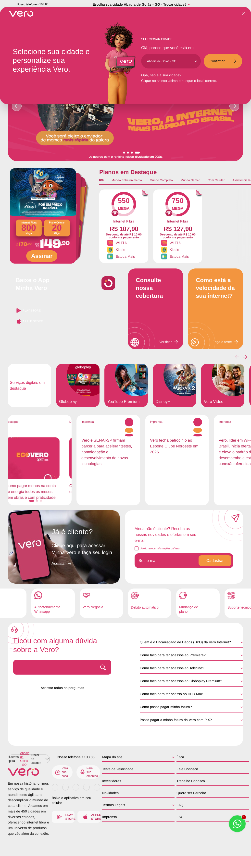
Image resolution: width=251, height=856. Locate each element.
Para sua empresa (88, 772)
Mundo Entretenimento (127, 180)
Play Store (28, 310)
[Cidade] (172, 61)
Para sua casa (61, 772)
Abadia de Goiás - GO (142, 4)
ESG (180, 817)
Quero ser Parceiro (191, 793)
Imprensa (109, 817)
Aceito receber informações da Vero (159, 548)
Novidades (110, 793)
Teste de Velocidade (117, 769)
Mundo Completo (161, 180)
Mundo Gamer (190, 180)
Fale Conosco (187, 769)
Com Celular (216, 180)
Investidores (111, 781)
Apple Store (29, 321)
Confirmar (223, 61)
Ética (180, 757)
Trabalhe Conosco (190, 781)
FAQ (179, 805)
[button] (245, 357)
